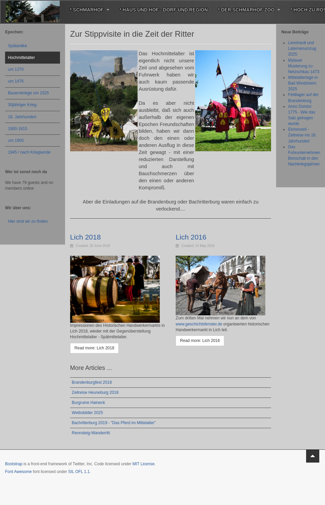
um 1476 (16, 81)
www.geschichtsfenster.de (199, 324)
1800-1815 (17, 128)
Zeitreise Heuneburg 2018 (95, 392)
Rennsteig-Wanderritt (91, 433)
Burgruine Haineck (88, 402)
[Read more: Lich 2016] (200, 341)
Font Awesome (18, 471)
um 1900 (16, 140)
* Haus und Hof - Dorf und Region (163, 9)
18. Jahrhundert (22, 117)
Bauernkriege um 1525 (28, 93)
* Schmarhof (89, 9)
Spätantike (17, 45)
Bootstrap (13, 464)
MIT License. (143, 464)
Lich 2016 (191, 237)
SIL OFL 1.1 (79, 471)
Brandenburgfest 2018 (92, 382)
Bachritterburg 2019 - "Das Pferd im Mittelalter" (114, 422)
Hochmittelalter (21, 57)
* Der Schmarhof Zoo (249, 9)
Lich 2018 (85, 237)
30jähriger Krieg (22, 104)
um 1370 (16, 69)
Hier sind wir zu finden (28, 221)
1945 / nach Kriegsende (29, 152)
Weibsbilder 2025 (87, 412)
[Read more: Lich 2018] (94, 348)
